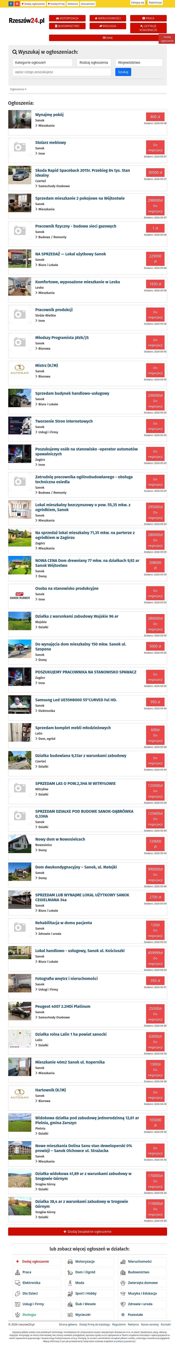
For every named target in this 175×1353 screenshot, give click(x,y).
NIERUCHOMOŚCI (108, 18)
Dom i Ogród (81, 1272)
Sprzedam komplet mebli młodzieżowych (73, 727)
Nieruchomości (136, 1261)
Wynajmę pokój (49, 114)
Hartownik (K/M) (50, 1090)
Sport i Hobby (82, 1293)
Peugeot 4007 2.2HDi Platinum (62, 1006)
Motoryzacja (81, 1261)
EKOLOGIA (107, 26)
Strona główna (68, 1324)
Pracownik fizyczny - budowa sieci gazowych (75, 226)
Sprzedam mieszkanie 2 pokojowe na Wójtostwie (80, 198)
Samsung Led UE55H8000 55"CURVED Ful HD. (76, 700)
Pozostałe (132, 1314)
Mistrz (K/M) (46, 365)
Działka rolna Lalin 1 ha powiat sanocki (71, 1034)
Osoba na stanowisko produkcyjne (67, 588)
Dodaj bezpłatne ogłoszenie (87, 1231)
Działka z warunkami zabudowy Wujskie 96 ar (76, 616)
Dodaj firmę (56, 3)
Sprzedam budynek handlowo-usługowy (72, 393)
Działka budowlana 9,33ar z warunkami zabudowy (80, 755)
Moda (76, 1283)
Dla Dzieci (26, 1293)
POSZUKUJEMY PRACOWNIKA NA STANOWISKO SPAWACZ (85, 672)
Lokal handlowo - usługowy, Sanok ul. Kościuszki (80, 950)
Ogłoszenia (17, 89)
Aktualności (88, 3)
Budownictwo (134, 1272)
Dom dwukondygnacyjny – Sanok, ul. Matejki (76, 867)
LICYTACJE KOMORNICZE (148, 28)
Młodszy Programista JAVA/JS (62, 337)
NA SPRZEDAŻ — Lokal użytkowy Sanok (70, 254)
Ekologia (25, 1314)
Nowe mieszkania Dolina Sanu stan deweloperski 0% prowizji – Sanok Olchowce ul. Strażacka (83, 1148)
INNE (108, 38)
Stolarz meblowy (50, 142)
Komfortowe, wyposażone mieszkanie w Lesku (77, 282)
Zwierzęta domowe (139, 1283)
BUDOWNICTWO (67, 26)
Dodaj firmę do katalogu (94, 1324)
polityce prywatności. (126, 1341)
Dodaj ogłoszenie (33, 3)
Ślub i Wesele (82, 1304)
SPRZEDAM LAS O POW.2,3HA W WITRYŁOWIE (75, 783)
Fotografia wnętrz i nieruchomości (66, 978)
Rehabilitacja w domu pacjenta (63, 922)
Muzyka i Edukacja (138, 1293)
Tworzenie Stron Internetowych (64, 421)
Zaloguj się (137, 2)
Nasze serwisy (150, 1324)
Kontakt (166, 1324)
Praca (23, 1272)
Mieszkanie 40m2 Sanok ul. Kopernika (70, 1062)
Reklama (73, 3)
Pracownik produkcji (54, 309)
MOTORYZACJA (67, 18)
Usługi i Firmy (29, 1304)
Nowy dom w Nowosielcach (60, 839)
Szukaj (123, 72)
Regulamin (119, 1324)
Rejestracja (155, 2)
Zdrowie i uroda (136, 1304)
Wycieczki (79, 1314)
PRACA (148, 18)
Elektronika (27, 1283)
